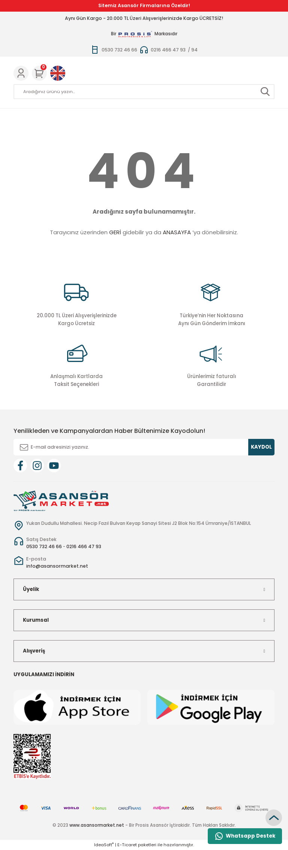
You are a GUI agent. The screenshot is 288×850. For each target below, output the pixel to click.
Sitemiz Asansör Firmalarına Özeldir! (144, 5)
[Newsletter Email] (144, 447)
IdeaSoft (104, 845)
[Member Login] (21, 73)
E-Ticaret (127, 845)
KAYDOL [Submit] (261, 447)
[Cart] (39, 73)
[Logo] (61, 500)
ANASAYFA (177, 232)
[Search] (144, 91)
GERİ (115, 232)
